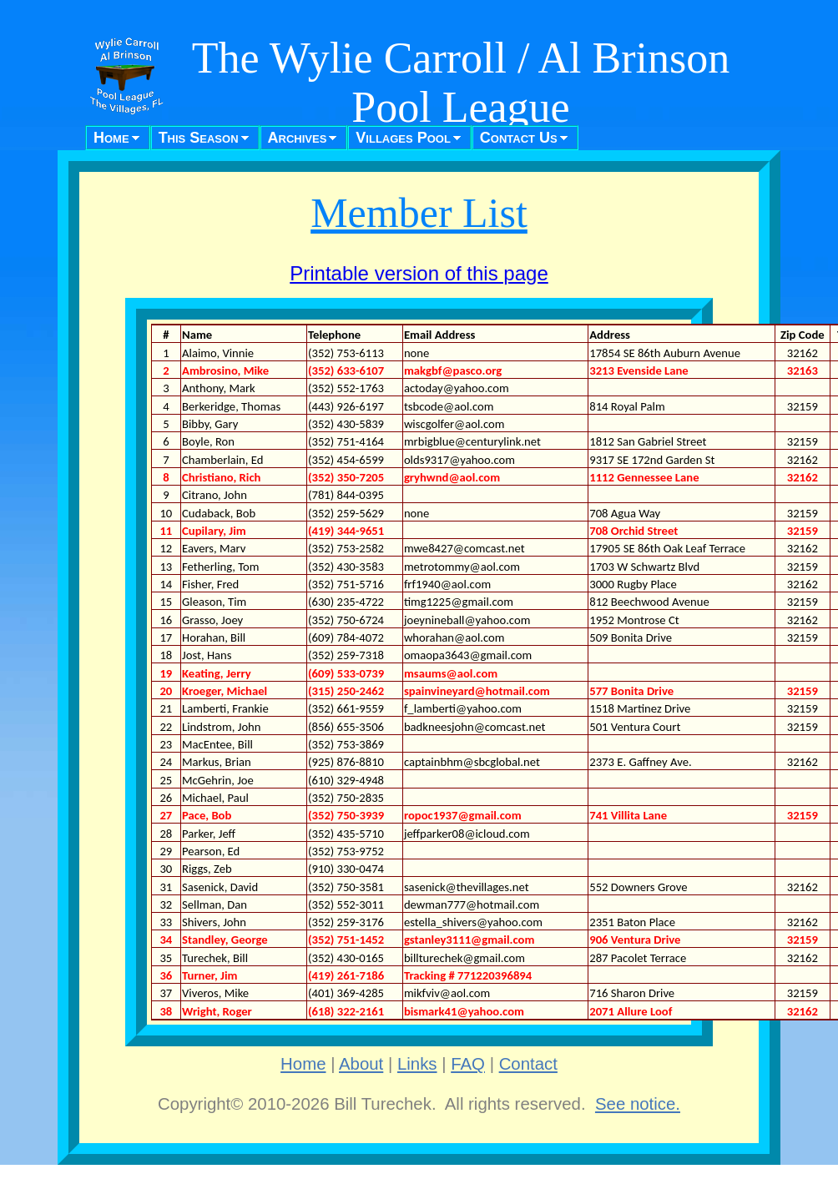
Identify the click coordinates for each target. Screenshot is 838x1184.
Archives (297, 137)
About (361, 1064)
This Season (199, 137)
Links (417, 1064)
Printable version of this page (419, 273)
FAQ (468, 1064)
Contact (528, 1064)
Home (111, 137)
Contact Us (519, 137)
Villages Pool (403, 137)
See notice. (637, 1104)
